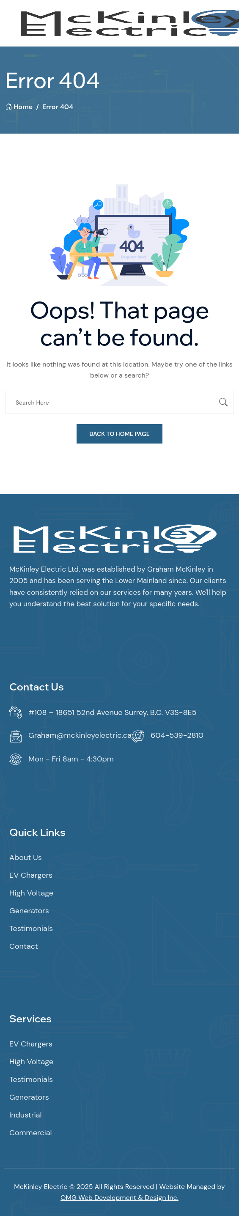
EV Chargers (30, 875)
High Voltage (31, 893)
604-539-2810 (177, 735)
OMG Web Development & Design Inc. (119, 1197)
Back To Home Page (119, 434)
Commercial (30, 1133)
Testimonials (31, 928)
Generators (29, 911)
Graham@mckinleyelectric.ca (80, 735)
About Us (25, 857)
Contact (23, 946)
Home (19, 106)
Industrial (25, 1115)
